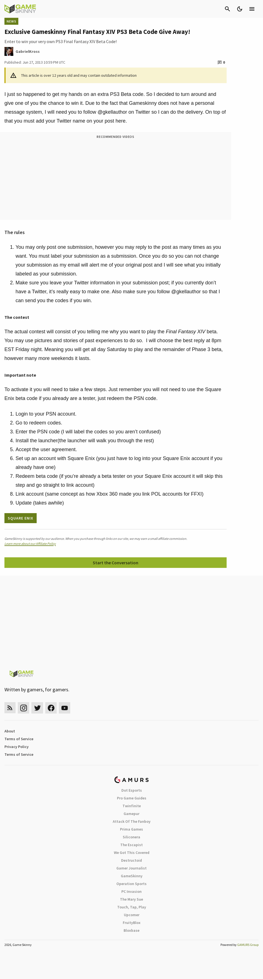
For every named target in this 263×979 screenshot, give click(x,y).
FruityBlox (132, 922)
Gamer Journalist (131, 868)
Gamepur (131, 813)
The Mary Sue (131, 899)
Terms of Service (18, 738)
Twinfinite (131, 805)
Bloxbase (131, 930)
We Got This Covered (131, 852)
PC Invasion (131, 891)
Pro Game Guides (131, 798)
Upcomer (131, 914)
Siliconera (131, 836)
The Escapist (131, 844)
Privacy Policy (16, 746)
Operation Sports (131, 883)
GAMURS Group (248, 945)
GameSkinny (131, 875)
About (9, 731)
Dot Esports (131, 790)
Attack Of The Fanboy (132, 821)
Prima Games (131, 829)
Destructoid (131, 860)
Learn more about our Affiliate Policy (30, 543)
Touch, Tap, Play (131, 907)
